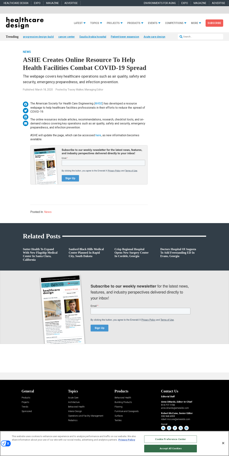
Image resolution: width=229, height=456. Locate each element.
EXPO (37, 3)
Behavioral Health (76, 407)
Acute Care (73, 398)
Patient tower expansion (125, 36)
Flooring (118, 407)
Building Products (123, 402)
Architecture (74, 402)
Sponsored (27, 412)
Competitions (174, 23)
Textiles (118, 421)
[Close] (223, 443)
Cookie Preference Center (170, 439)
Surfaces (119, 416)
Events (152, 23)
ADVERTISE (71, 3)
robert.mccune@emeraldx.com (175, 419)
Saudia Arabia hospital (92, 36)
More (194, 23)
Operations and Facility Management (85, 416)
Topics (94, 23)
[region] (114, 443)
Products (133, 23)
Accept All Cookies (171, 448)
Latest (78, 23)
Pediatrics (73, 421)
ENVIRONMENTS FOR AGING (160, 3)
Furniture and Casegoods (127, 412)
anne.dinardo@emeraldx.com (175, 408)
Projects (113, 23)
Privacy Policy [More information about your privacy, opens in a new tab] (126, 439)
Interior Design (75, 412)
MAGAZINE (52, 3)
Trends (25, 407)
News (27, 52)
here (98, 135)
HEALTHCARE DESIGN (16, 3)
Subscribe (214, 23)
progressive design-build (38, 36)
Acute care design (154, 36)
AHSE (98, 104)
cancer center (66, 36)
